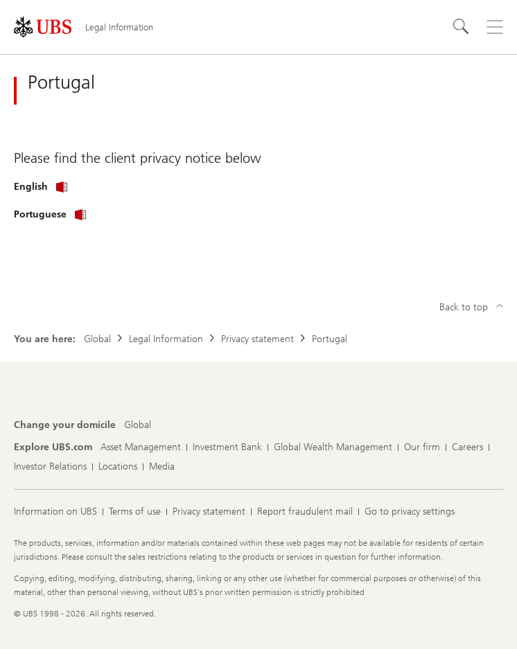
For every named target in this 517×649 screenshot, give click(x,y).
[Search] (461, 27)
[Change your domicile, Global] (137, 425)
